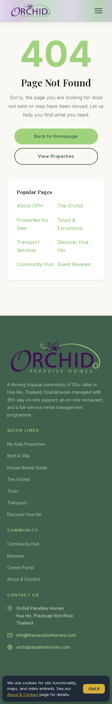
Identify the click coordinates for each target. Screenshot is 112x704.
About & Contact (23, 579)
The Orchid (70, 206)
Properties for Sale (33, 224)
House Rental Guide (27, 467)
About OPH (30, 206)
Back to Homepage (56, 136)
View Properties (56, 156)
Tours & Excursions (69, 224)
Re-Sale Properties (26, 444)
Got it (93, 688)
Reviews (15, 555)
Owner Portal (20, 567)
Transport (17, 502)
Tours (13, 491)
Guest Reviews (73, 264)
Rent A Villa (18, 455)
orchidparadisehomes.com (43, 647)
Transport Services (28, 246)
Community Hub (35, 264)
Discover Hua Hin (72, 246)
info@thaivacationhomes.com (46, 635)
